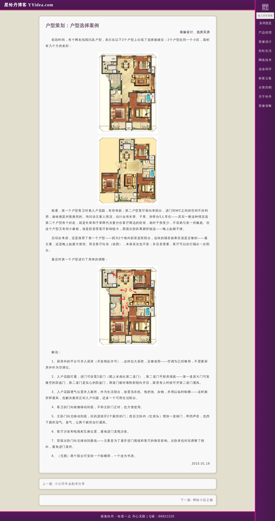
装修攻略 (265, 105)
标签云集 (265, 78)
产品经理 (265, 32)
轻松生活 (265, 50)
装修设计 (265, 41)
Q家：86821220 (161, 516)
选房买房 (203, 32)
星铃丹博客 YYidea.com (28, 4)
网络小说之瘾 (203, 500)
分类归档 (265, 87)
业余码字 (265, 69)
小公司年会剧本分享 (70, 483)
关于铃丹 (265, 96)
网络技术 (265, 60)
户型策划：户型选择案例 (72, 25)
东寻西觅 (265, 23)
